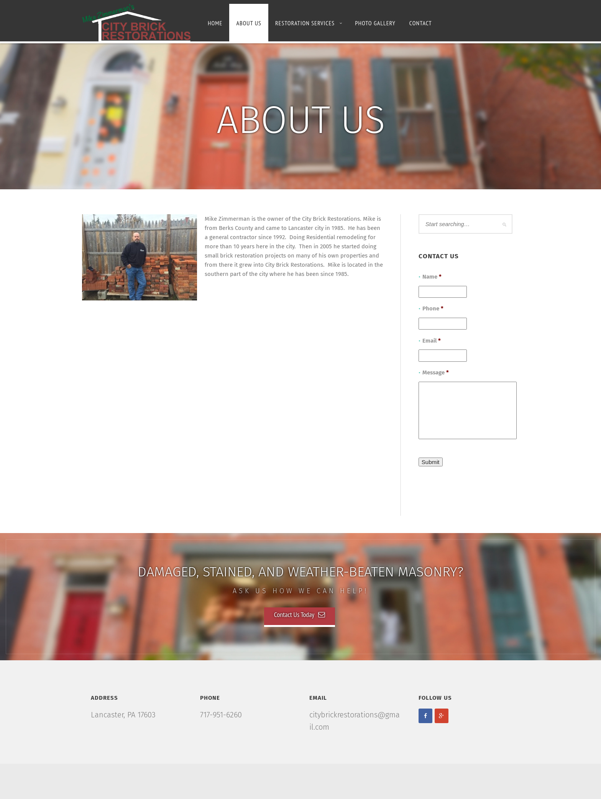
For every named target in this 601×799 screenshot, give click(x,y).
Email (431, 340)
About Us (248, 23)
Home (215, 23)
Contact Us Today (299, 614)
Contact (420, 23)
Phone (432, 308)
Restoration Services (308, 23)
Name (432, 276)
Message (435, 372)
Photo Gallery (375, 23)
